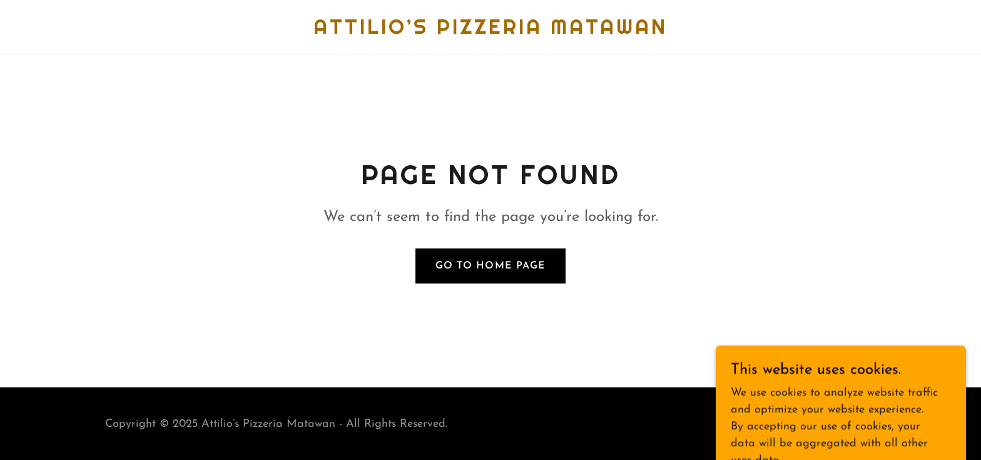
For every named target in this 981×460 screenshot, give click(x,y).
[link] (490, 31)
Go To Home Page (490, 266)
